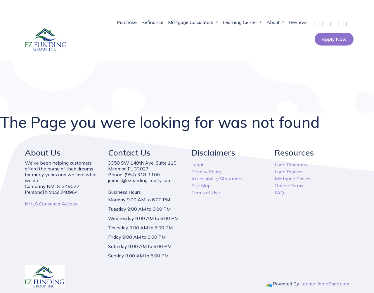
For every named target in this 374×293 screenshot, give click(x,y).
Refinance (152, 22)
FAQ (279, 193)
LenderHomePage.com (324, 284)
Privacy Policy (206, 172)
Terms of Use (205, 193)
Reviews (298, 22)
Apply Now (334, 39)
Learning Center (240, 22)
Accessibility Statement (217, 179)
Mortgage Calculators (191, 22)
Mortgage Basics (292, 179)
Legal (197, 165)
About (273, 22)
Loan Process (289, 172)
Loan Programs (291, 165)
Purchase (127, 22)
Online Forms (289, 186)
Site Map (201, 186)
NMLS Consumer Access (51, 204)
